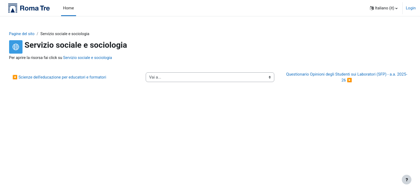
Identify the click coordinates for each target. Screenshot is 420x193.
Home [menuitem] (68, 8)
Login (411, 8)
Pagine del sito (32, 34)
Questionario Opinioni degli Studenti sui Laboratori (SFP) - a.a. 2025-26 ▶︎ (340, 77)
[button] (383, 8)
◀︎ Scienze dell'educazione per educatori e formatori (69, 77)
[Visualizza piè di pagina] (406, 179)
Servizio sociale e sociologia (100, 58)
